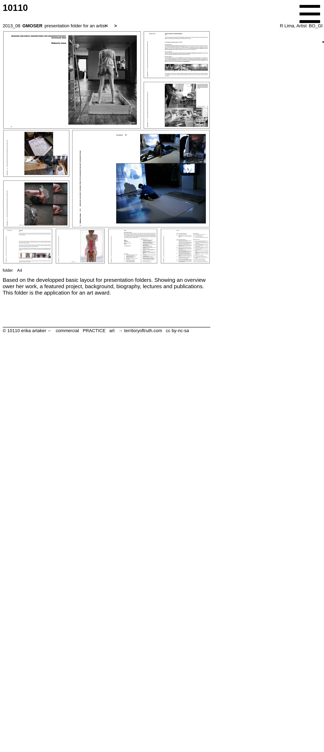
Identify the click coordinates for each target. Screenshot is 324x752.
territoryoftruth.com (143, 330)
